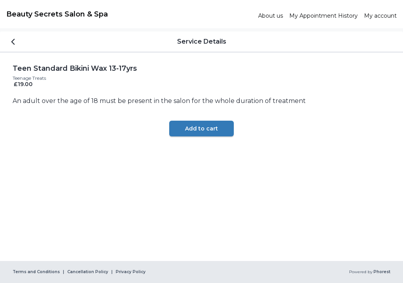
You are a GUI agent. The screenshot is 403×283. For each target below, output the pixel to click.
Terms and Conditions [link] (36, 272)
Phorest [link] (381, 272)
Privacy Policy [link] (131, 272)
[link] (129, 14)
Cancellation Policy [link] (87, 272)
